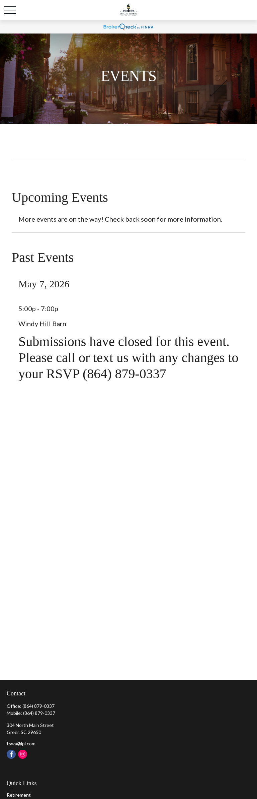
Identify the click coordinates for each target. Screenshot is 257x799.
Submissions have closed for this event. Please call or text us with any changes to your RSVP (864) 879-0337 (128, 357)
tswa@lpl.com (21, 743)
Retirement (19, 795)
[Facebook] (11, 754)
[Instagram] (22, 754)
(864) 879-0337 (38, 706)
